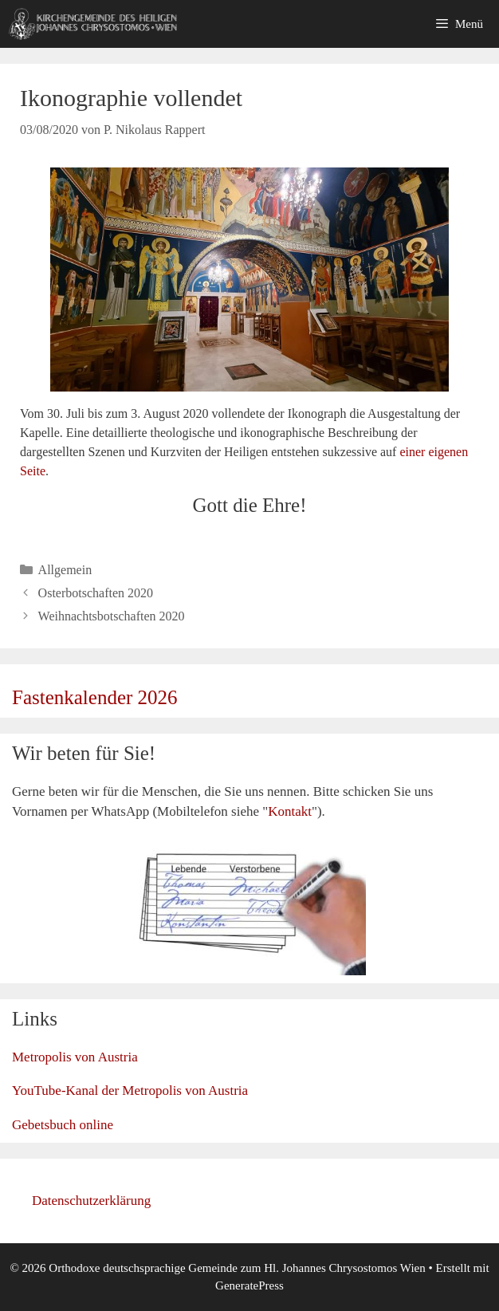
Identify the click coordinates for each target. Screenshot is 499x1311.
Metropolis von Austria (75, 1057)
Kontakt (290, 811)
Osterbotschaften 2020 (95, 593)
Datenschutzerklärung (91, 1200)
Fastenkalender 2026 (95, 697)
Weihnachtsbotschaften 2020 (111, 616)
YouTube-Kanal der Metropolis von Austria (130, 1090)
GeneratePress (249, 1285)
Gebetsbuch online (62, 1124)
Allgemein (65, 570)
